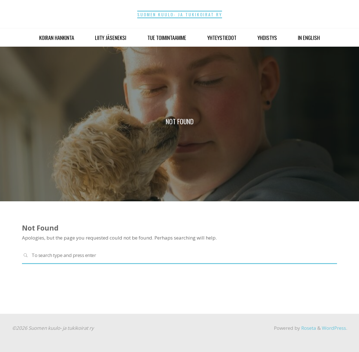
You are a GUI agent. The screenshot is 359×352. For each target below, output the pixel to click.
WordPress (334, 328)
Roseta (308, 328)
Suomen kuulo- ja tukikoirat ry (179, 14)
